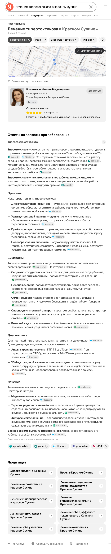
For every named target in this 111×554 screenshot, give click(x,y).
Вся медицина (17, 23)
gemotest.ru (39, 267)
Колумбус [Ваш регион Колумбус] (18, 543)
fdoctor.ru (28, 157)
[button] (28, 81)
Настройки (79, 543)
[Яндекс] (10, 7)
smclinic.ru (83, 387)
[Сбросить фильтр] (28, 40)
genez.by (14, 157)
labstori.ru (18, 373)
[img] (34, 112)
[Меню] (105, 6)
